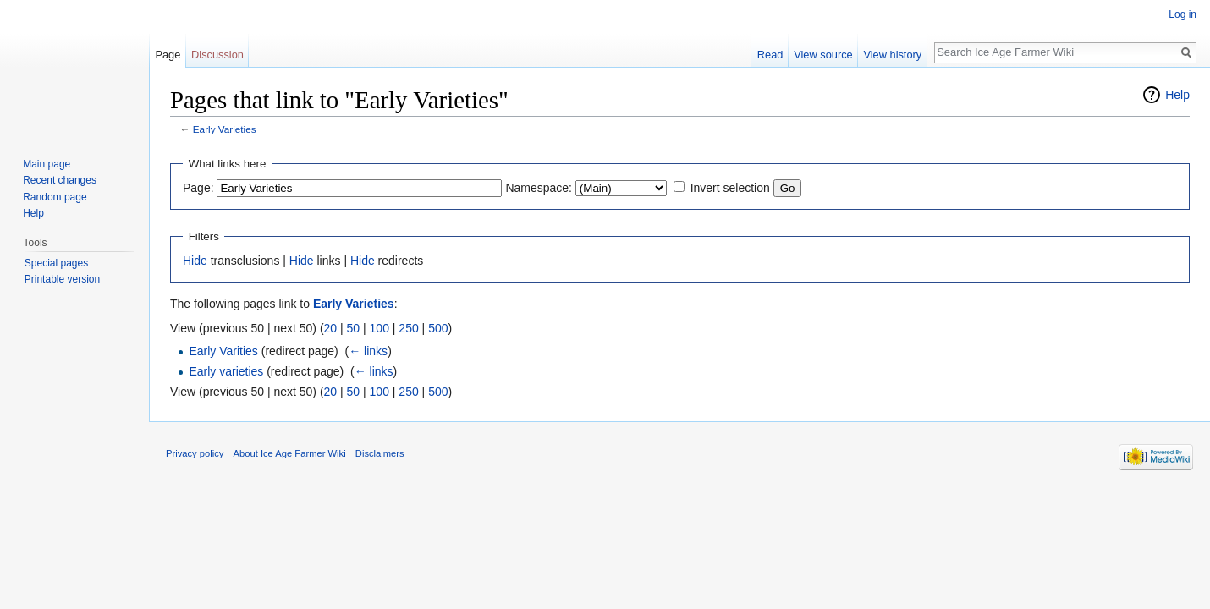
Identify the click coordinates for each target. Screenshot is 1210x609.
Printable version (62, 279)
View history (892, 54)
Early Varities (223, 351)
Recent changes (59, 180)
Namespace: (538, 188)
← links (368, 351)
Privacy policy (194, 453)
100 (379, 328)
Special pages (56, 263)
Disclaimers (379, 453)
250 (408, 328)
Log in (1182, 14)
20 (331, 328)
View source (823, 54)
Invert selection (730, 188)
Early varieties (226, 371)
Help (1177, 95)
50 (353, 328)
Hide (195, 260)
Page (167, 54)
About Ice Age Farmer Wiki (290, 453)
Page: (198, 188)
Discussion (217, 54)
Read (770, 54)
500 (438, 328)
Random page (54, 197)
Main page (46, 164)
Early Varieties (224, 128)
